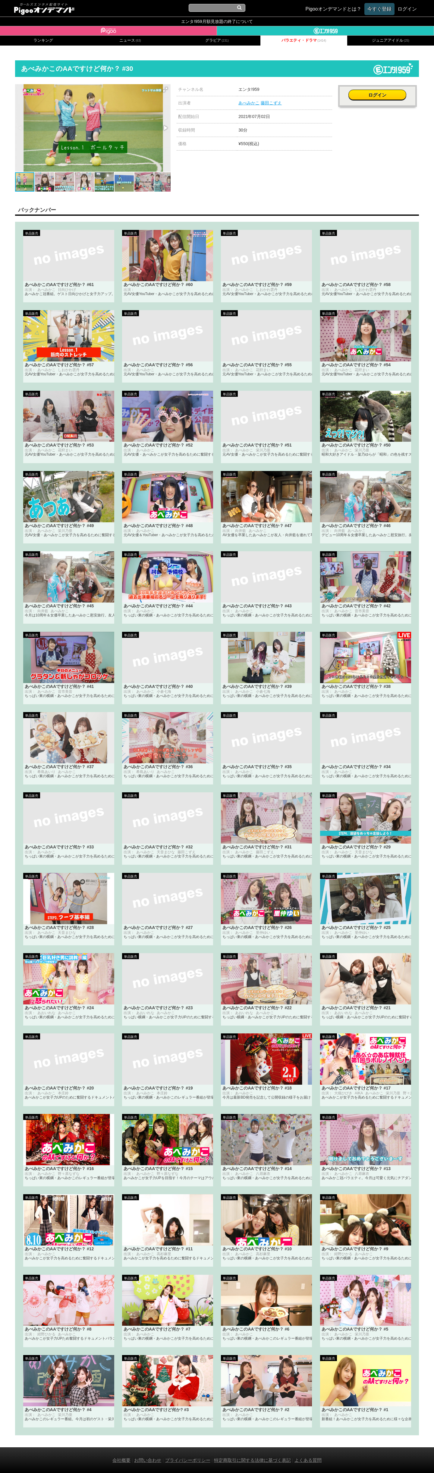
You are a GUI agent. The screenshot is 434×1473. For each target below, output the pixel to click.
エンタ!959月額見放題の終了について (217, 21)
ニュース (130, 40)
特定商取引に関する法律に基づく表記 (252, 1460)
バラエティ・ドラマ (303, 40)
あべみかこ (248, 102)
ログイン (379, 92)
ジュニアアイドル (390, 40)
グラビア (217, 40)
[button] (165, 89)
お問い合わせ (147, 1460)
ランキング (43, 40)
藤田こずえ (271, 102)
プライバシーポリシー (187, 1460)
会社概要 (121, 1460)
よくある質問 (308, 1460)
